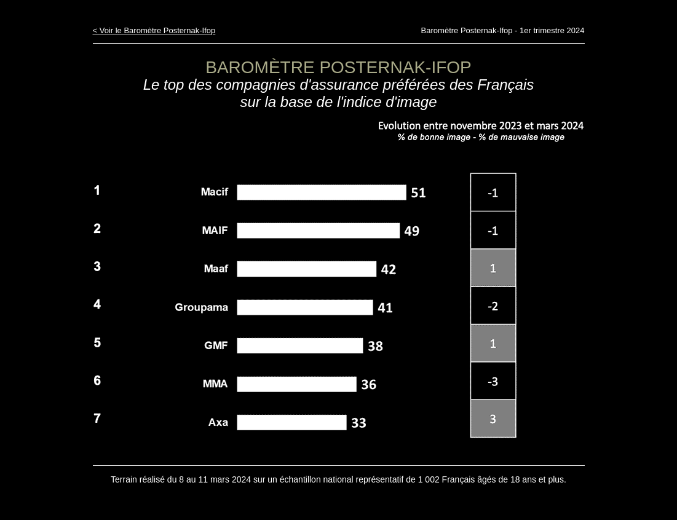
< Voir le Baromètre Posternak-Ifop (154, 30)
